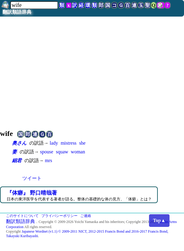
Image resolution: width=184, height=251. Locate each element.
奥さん (19, 143)
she (82, 143)
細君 (17, 160)
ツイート (32, 178)
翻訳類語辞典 (16, 11)
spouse (46, 151)
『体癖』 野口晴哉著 (32, 193)
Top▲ (159, 220)
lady (54, 143)
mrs (48, 160)
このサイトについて (22, 216)
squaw (62, 151)
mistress (68, 143)
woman (78, 151)
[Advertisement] (92, 76)
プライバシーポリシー (59, 216)
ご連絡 (85, 216)
